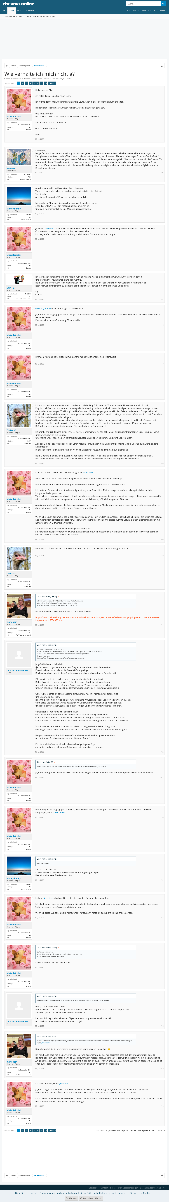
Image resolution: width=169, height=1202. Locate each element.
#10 (162, 555)
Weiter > (52, 83)
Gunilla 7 (11, 288)
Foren (11, 11)
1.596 (29, 296)
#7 (162, 364)
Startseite (93, 1188)
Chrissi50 (11, 430)
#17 (162, 967)
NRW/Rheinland (25, 179)
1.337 (29, 633)
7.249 (29, 177)
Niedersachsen (26, 219)
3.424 (29, 127)
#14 (162, 817)
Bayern (28, 130)
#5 (162, 299)
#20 (162, 1106)
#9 (162, 539)
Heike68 (11, 168)
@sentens (48, 898)
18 (46, 83)
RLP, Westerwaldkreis (23, 635)
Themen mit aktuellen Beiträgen (40, 16)
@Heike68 (48, 228)
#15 (162, 880)
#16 (162, 918)
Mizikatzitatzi (57, 79)
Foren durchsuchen (13, 16)
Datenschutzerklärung (150, 1188)
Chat (19, 10)
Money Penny (14, 208)
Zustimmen (71, 1198)
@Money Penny (43, 308)
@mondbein (59, 812)
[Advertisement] (84, 38)
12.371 (29, 441)
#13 (162, 777)
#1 (162, 139)
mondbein (12, 622)
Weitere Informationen (90, 1198)
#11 (162, 625)
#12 (162, 752)
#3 (162, 214)
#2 (162, 173)
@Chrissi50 (88, 472)
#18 (162, 1026)
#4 (162, 239)
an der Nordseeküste (23, 299)
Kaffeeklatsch (30, 79)
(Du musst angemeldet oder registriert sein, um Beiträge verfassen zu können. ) (131, 1130)
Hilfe (112, 1188)
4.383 (29, 217)
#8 (162, 463)
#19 (162, 1068)
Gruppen (29, 10)
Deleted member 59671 (19, 670)
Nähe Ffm (27, 443)
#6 (162, 325)
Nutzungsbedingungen (127, 1188)
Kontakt (104, 1188)
